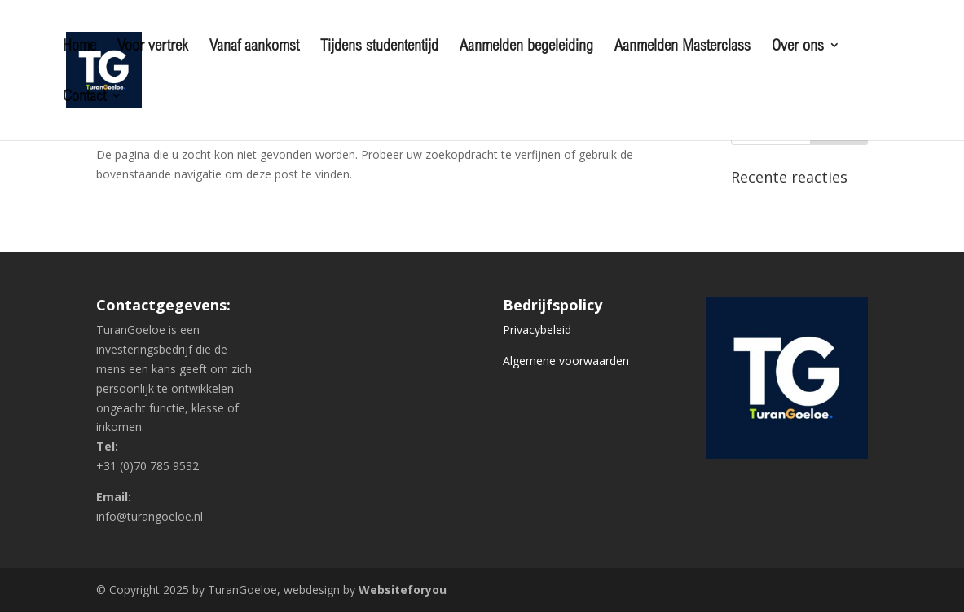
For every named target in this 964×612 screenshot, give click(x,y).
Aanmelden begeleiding (526, 47)
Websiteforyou (403, 589)
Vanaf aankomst (254, 47)
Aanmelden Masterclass (682, 47)
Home (79, 47)
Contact (84, 97)
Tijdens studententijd (379, 47)
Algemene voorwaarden (566, 360)
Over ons (798, 47)
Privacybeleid (537, 329)
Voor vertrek (152, 47)
